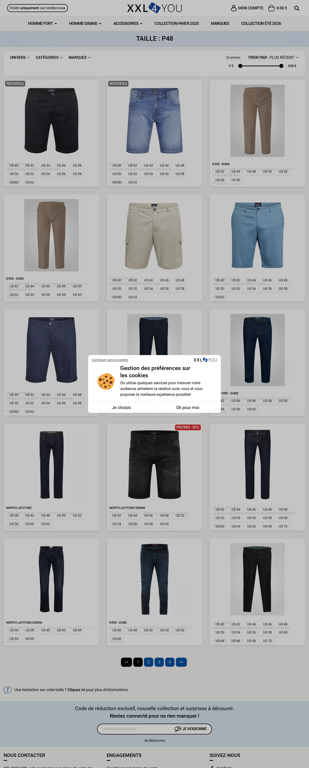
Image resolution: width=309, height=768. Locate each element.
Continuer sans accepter (110, 360)
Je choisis (121, 407)
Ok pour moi (187, 407)
